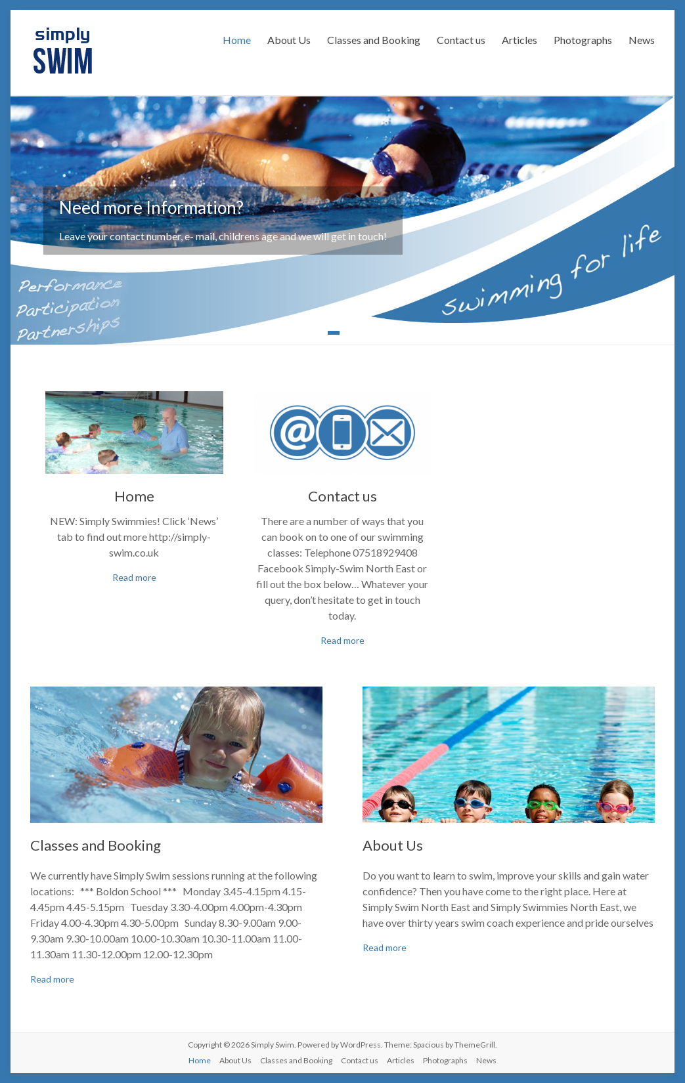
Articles (519, 39)
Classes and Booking (373, 39)
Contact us (461, 39)
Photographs (583, 39)
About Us (289, 39)
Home (237, 39)
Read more (134, 577)
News (642, 39)
